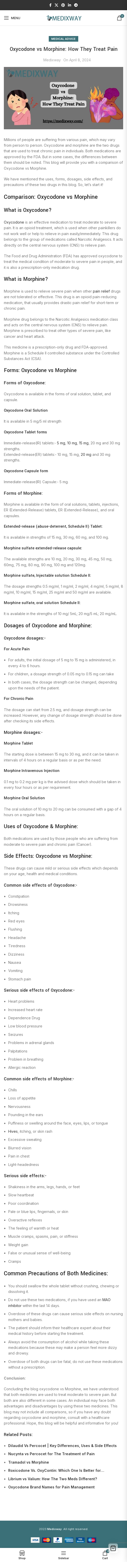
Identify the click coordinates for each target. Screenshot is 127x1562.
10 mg (72, 443)
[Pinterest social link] (63, 5)
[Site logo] (64, 17)
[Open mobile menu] (12, 18)
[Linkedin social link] (69, 5)
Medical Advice (63, 39)
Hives (13, 1131)
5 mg (61, 443)
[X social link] (56, 5)
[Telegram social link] (76, 5)
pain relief (101, 291)
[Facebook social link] (50, 5)
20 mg (86, 454)
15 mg (84, 443)
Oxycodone (14, 222)
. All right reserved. (67, 1529)
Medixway (52, 60)
